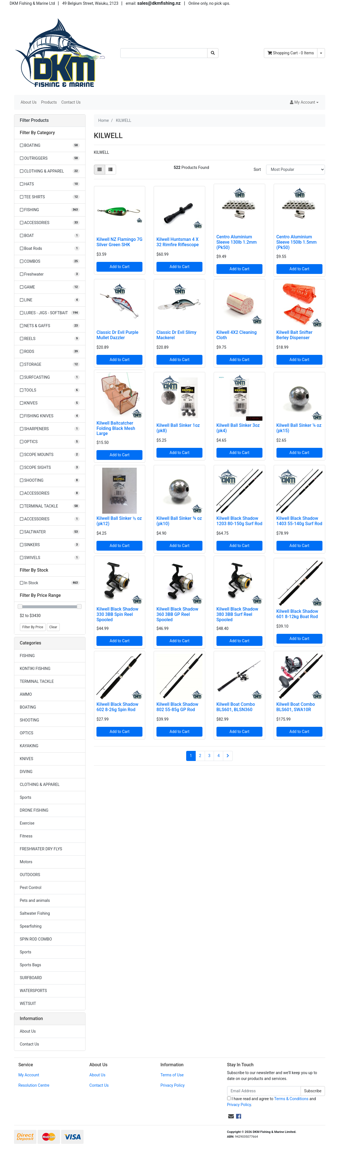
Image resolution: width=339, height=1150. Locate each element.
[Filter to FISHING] (49, 210)
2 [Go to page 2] (200, 755)
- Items (290, 53)
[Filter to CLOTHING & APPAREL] (49, 171)
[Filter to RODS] (49, 351)
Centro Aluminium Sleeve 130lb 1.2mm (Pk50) (236, 242)
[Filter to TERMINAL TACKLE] (49, 506)
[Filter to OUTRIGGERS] (49, 158)
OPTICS (26, 733)
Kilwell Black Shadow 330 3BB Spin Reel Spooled (117, 614)
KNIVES (26, 758)
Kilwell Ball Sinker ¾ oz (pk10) (179, 521)
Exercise (27, 823)
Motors (26, 862)
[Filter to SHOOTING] (49, 480)
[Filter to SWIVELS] (49, 557)
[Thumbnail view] (99, 169)
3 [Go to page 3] (209, 755)
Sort (257, 169)
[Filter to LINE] (49, 300)
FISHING (27, 655)
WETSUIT (28, 1003)
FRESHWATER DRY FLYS (41, 849)
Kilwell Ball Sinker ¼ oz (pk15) (299, 428)
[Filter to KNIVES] (49, 403)
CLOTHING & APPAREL (40, 784)
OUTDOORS (30, 874)
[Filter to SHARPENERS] (49, 429)
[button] (304, 102)
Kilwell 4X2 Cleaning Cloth (236, 335)
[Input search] (163, 53)
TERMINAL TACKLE (37, 681)
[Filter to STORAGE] (49, 364)
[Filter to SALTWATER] (49, 532)
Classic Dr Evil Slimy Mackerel (176, 335)
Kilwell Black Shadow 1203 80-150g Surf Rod (239, 521)
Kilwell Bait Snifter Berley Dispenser (294, 335)
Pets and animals (35, 900)
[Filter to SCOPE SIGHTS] (49, 467)
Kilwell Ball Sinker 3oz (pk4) (238, 428)
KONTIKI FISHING (35, 668)
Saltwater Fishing (35, 913)
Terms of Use (172, 1075)
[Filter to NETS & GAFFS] (49, 325)
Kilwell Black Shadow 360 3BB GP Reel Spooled (177, 614)
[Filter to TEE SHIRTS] (49, 197)
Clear (53, 627)
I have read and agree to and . (271, 1102)
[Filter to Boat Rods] (49, 248)
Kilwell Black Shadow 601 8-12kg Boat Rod (297, 614)
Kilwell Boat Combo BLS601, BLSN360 (235, 707)
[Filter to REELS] (49, 338)
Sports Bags (30, 965)
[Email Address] (264, 1091)
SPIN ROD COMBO (36, 939)
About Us (29, 102)
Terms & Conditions (291, 1099)
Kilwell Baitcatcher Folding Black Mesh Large (115, 428)
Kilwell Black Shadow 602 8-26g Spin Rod (117, 707)
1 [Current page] (191, 755)
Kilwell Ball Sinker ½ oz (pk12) (119, 521)
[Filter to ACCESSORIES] (49, 222)
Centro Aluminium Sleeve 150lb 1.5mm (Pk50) (296, 242)
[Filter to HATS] (49, 184)
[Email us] (231, 1116)
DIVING (26, 771)
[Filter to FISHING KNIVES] (49, 416)
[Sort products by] (295, 169)
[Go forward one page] (228, 756)
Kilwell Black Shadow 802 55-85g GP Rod (177, 707)
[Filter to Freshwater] (49, 274)
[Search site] (212, 53)
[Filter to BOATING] (49, 145)
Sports (25, 797)
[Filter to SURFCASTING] (49, 377)
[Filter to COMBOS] (49, 261)
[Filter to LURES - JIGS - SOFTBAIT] (49, 313)
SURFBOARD (31, 978)
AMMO (26, 694)
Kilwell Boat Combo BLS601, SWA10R (295, 707)
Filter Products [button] (34, 120)
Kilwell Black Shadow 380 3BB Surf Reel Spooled (237, 614)
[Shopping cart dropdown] (321, 53)
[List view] (110, 169)
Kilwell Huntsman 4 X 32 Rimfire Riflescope (177, 242)
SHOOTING (29, 720)
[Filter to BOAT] (49, 235)
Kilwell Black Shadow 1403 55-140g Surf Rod (299, 521)
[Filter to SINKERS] (49, 544)
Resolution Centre (34, 1085)
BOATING (28, 707)
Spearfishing (31, 926)
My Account (29, 1075)
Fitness (26, 836)
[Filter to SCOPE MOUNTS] (49, 454)
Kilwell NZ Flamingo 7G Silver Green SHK (119, 242)
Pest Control (30, 887)
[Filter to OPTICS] (49, 441)
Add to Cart (120, 266)
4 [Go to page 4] (218, 755)
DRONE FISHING (34, 810)
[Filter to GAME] (49, 287)
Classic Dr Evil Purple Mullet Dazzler (117, 335)
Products (49, 102)
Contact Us (71, 102)
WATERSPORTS (33, 990)
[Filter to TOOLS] (49, 390)
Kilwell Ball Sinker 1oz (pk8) (178, 428)
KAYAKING (29, 746)
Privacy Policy (172, 1085)
